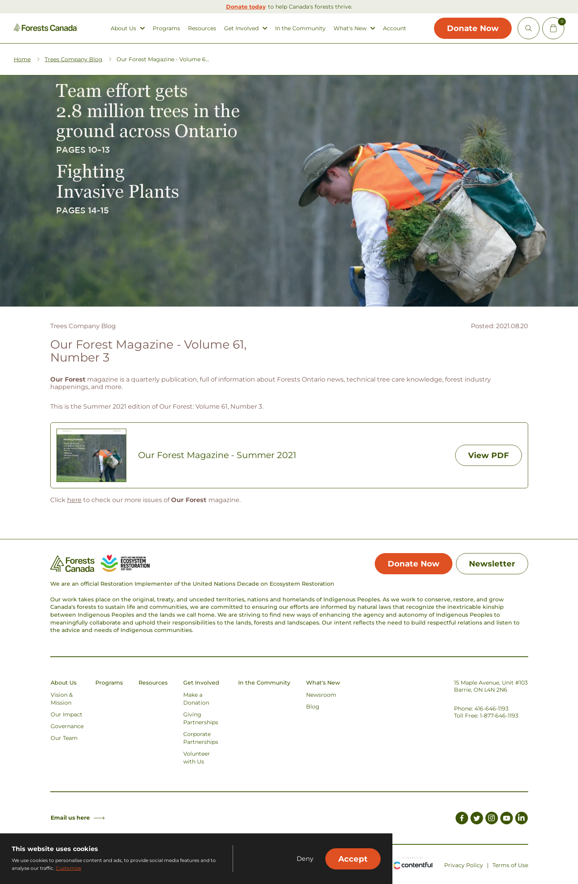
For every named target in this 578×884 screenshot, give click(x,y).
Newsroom (321, 694)
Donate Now (473, 28)
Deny (305, 858)
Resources (202, 28)
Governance (67, 726)
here (74, 500)
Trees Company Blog (73, 59)
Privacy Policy (463, 865)
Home (22, 59)
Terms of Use (510, 865)
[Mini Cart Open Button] (553, 28)
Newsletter (492, 563)
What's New (350, 28)
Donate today (246, 6)
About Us (123, 28)
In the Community (300, 28)
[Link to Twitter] (476, 819)
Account (394, 28)
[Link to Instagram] (491, 819)
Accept (353, 859)
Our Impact (66, 714)
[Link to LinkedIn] (521, 819)
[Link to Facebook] (461, 819)
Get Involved (241, 28)
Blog (312, 706)
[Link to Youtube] (506, 819)
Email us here (78, 817)
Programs (166, 28)
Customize (68, 868)
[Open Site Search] (529, 28)
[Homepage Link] (45, 29)
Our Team (64, 738)
